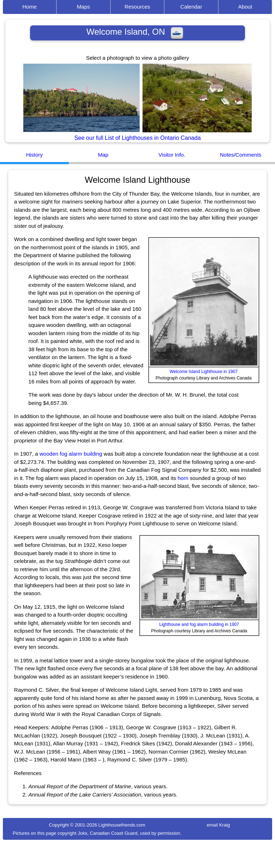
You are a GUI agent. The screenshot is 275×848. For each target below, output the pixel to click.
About (245, 7)
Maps (83, 7)
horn (183, 478)
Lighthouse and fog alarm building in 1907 (199, 624)
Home (29, 7)
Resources (137, 7)
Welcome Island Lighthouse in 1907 (204, 371)
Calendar (191, 7)
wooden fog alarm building (70, 454)
